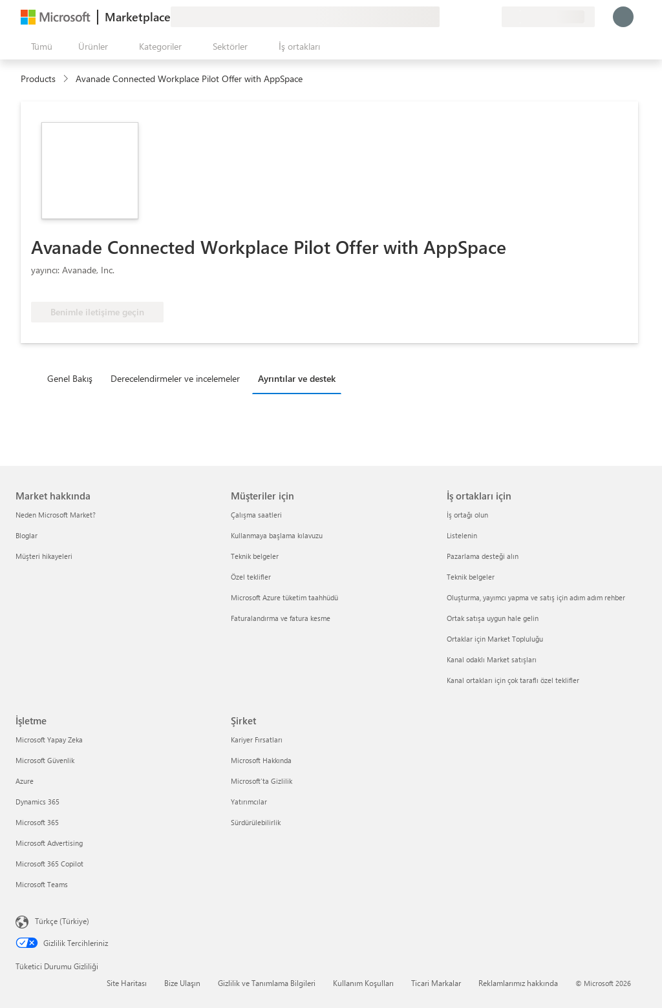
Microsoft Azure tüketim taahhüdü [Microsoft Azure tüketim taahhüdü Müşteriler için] (284, 597)
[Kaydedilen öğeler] (476, 17)
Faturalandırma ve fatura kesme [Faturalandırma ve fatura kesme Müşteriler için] (280, 618)
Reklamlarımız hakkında (518, 983)
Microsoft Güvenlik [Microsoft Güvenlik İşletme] (45, 760)
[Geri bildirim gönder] (445, 17)
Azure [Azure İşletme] (25, 781)
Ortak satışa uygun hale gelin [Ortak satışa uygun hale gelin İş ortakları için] (493, 618)
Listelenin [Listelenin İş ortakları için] (462, 535)
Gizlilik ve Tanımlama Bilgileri (266, 983)
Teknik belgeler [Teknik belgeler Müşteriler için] (255, 556)
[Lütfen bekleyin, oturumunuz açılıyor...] (623, 16)
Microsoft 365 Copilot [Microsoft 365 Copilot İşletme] (49, 863)
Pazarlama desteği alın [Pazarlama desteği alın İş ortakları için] (482, 556)
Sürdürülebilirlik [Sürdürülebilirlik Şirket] (256, 822)
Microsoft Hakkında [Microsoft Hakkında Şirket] (261, 760)
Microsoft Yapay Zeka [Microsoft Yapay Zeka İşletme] (49, 739)
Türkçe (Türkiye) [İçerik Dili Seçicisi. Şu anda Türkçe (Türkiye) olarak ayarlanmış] (62, 921)
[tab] (73, 378)
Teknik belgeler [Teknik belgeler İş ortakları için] (471, 577)
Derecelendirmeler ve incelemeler (175, 378)
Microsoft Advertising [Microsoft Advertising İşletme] (49, 843)
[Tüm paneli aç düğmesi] (39, 46)
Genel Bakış (69, 378)
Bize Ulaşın (182, 983)
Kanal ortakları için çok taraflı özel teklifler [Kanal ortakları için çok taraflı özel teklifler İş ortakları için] (513, 680)
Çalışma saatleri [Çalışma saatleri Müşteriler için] (256, 515)
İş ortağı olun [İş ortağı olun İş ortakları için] (467, 515)
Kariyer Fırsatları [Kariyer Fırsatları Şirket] (257, 739)
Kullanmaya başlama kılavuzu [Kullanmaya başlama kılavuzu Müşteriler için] (277, 535)
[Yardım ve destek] (460, 17)
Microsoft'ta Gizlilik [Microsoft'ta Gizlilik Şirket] (261, 781)
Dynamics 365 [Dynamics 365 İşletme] (37, 801)
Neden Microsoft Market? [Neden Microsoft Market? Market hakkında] (56, 515)
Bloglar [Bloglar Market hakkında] (26, 535)
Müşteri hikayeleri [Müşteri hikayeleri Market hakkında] (44, 556)
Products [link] (38, 78)
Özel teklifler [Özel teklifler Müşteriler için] (251, 577)
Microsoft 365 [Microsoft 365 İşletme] (37, 822)
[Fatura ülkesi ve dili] (548, 16)
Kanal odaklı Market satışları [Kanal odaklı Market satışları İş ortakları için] (492, 659)
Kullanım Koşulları (363, 983)
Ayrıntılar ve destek (297, 378)
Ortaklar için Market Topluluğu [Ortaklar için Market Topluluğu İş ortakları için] (495, 639)
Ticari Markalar (436, 983)
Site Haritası (127, 983)
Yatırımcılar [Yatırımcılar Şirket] (249, 801)
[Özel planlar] (491, 17)
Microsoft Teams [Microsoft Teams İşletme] (42, 884)
